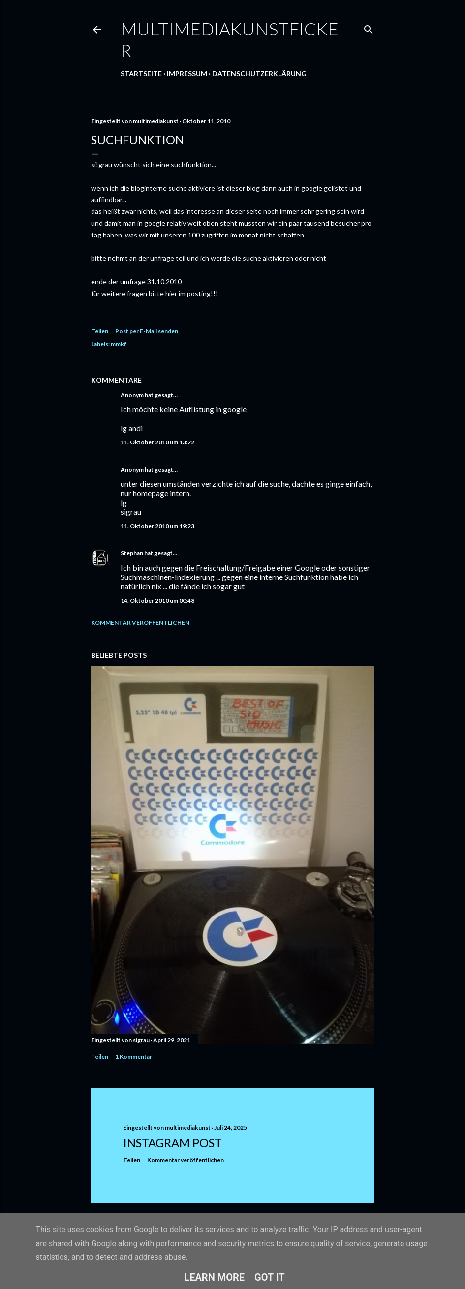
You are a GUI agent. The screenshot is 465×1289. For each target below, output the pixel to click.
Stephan (132, 553)
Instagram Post (172, 1142)
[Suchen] (368, 27)
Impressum (187, 73)
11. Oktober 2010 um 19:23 (157, 526)
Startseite (141, 73)
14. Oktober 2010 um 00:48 (157, 600)
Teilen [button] (99, 331)
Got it (269, 1277)
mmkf (118, 344)
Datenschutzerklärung (259, 73)
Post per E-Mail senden (146, 331)
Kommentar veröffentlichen (140, 622)
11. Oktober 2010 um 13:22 (157, 442)
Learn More (214, 1277)
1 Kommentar (133, 1056)
